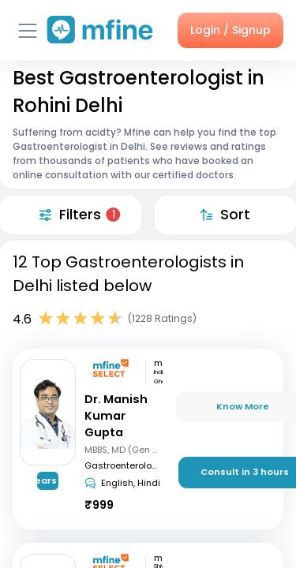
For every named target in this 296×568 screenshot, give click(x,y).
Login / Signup (230, 30)
